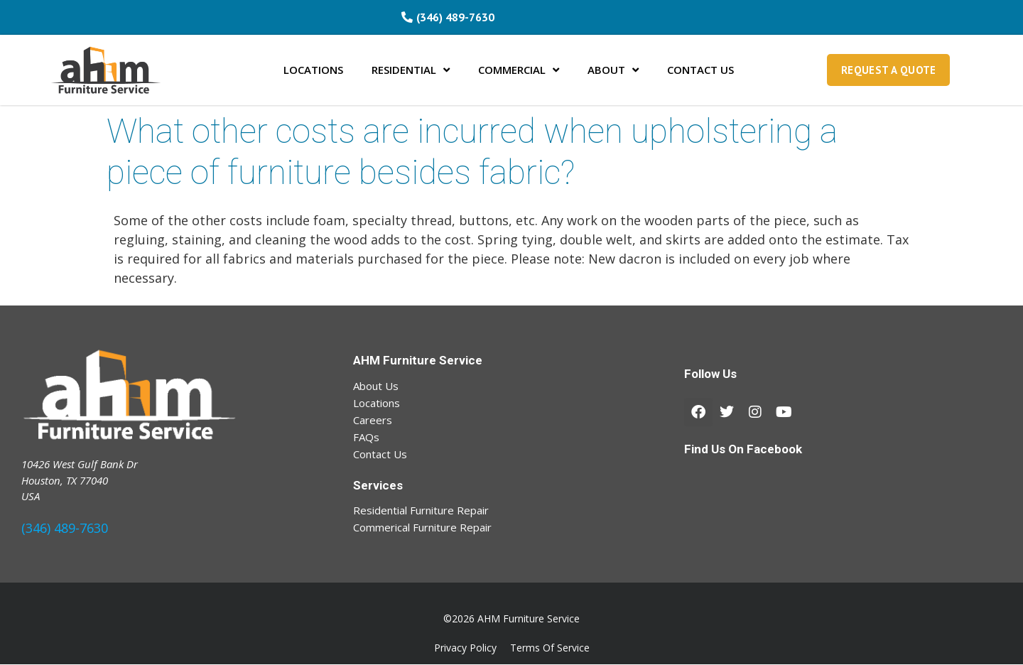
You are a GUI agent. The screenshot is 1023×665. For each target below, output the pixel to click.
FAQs (366, 437)
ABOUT (613, 70)
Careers (372, 420)
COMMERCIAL (518, 70)
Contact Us (380, 454)
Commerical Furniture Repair (422, 527)
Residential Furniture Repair (421, 510)
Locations (376, 403)
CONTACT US (700, 70)
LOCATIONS (313, 70)
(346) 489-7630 (64, 527)
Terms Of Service (550, 648)
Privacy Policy (465, 648)
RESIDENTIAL (411, 70)
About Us (376, 386)
